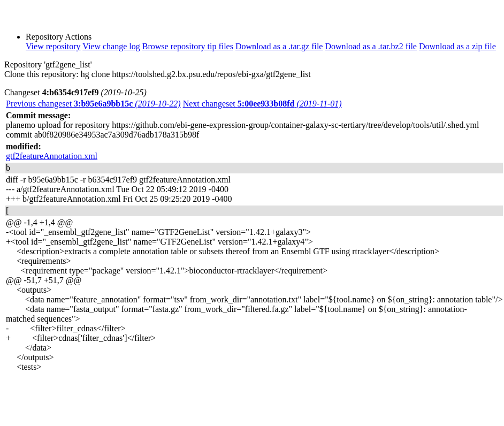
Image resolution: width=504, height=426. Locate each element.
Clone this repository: (41, 74)
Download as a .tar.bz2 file (371, 46)
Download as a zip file (457, 46)
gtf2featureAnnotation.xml (51, 156)
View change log (111, 46)
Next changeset (262, 103)
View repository (53, 46)
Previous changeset (93, 103)
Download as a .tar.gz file (279, 46)
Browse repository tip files (187, 46)
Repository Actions (58, 36)
